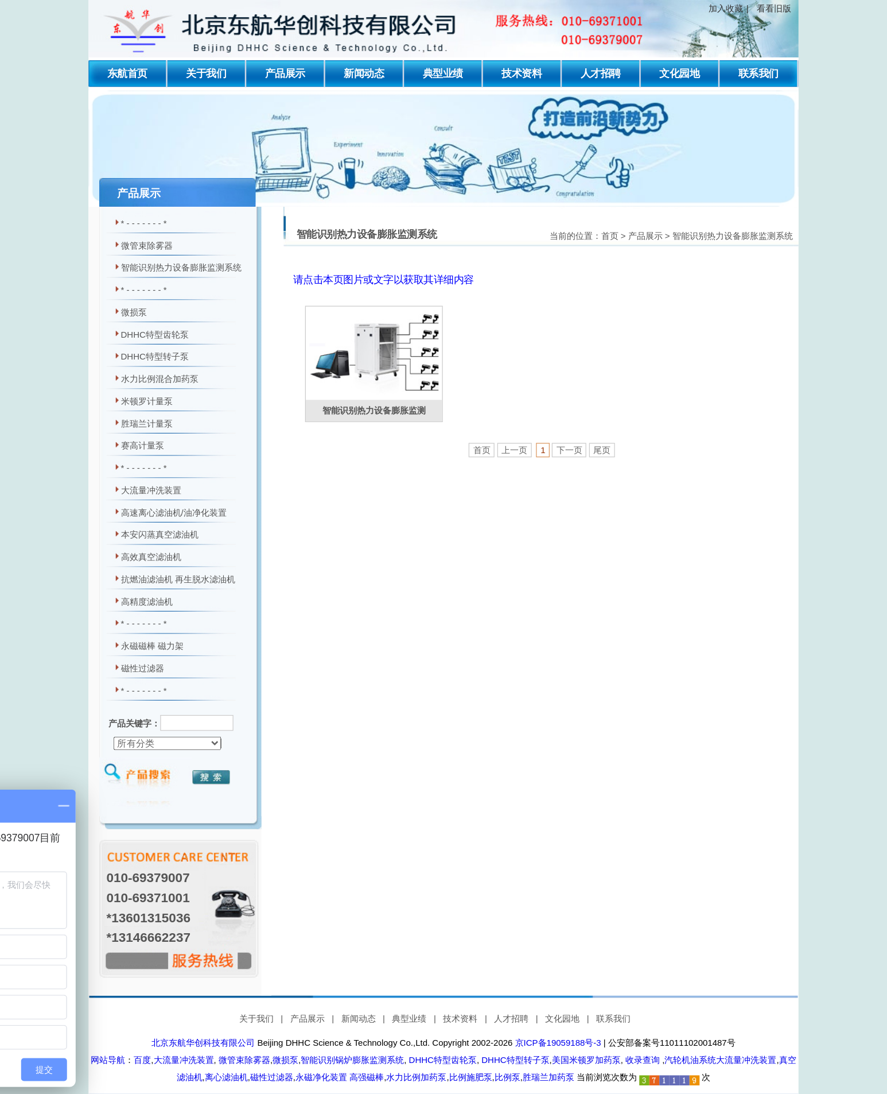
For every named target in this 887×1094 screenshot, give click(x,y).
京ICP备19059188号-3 (558, 1043)
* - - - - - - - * (144, 223)
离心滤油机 (226, 1077)
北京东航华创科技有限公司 (203, 1043)
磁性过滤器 (142, 668)
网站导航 (108, 1060)
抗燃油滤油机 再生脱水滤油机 (178, 579)
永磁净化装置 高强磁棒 (339, 1077)
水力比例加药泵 (416, 1077)
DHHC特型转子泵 (155, 356)
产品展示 (285, 73)
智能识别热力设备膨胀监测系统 (181, 267)
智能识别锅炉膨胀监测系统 (352, 1060)
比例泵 (507, 1077)
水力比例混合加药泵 (160, 379)
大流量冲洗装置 (151, 490)
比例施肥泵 (470, 1077)
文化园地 (679, 73)
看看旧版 (774, 8)
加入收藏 (726, 8)
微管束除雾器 (147, 245)
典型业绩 (443, 73)
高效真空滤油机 (151, 557)
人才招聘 (601, 73)
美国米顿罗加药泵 (586, 1060)
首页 (609, 236)
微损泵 (134, 312)
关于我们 (206, 73)
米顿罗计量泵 (147, 401)
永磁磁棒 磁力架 (152, 646)
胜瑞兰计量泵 (147, 423)
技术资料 (521, 73)
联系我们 (758, 73)
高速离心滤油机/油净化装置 (174, 512)
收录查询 (642, 1060)
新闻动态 (364, 73)
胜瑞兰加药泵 (548, 1077)
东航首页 (127, 73)
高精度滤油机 (147, 601)
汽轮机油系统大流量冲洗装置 (720, 1060)
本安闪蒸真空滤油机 (160, 534)
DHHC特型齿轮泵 (155, 334)
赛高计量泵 (142, 445)
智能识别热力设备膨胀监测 (374, 410)
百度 (142, 1060)
